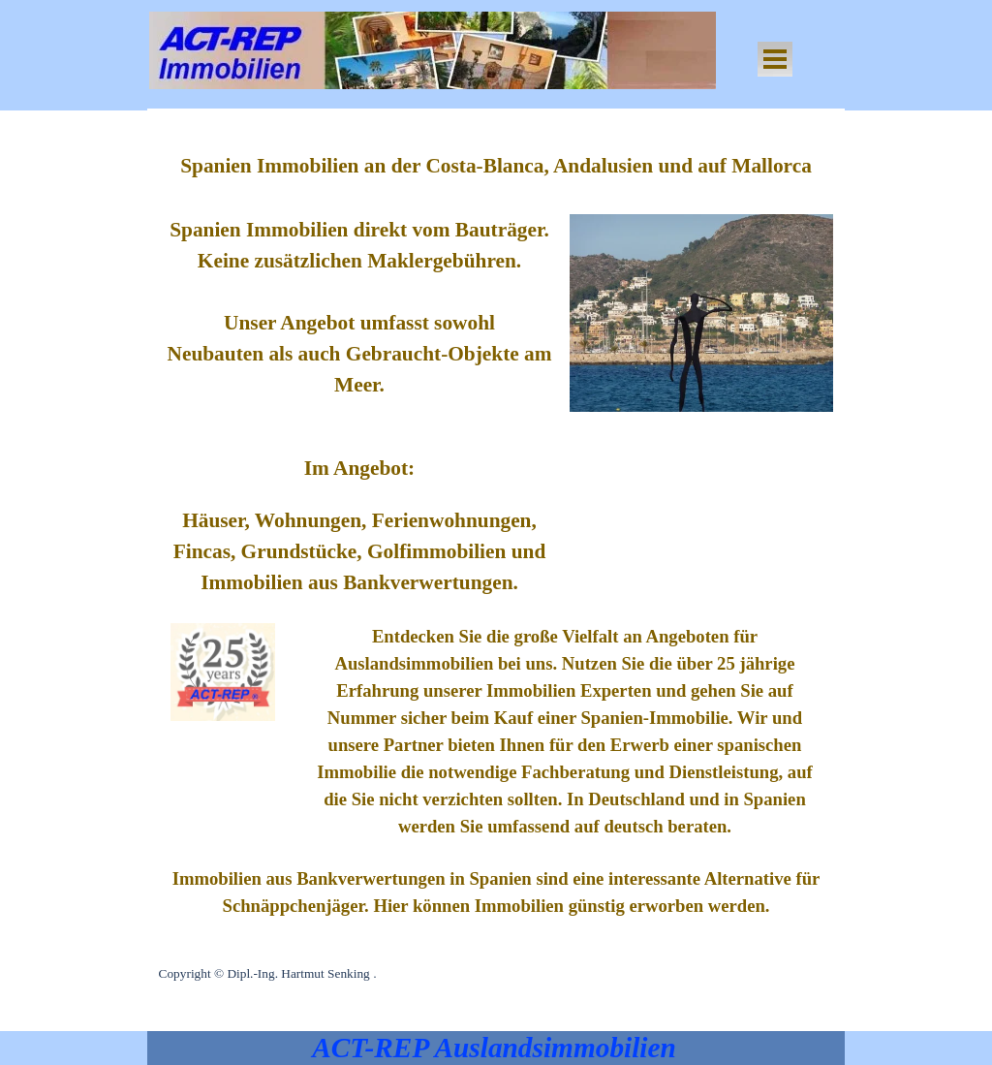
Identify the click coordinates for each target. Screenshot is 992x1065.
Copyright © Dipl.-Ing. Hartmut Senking (264, 973)
